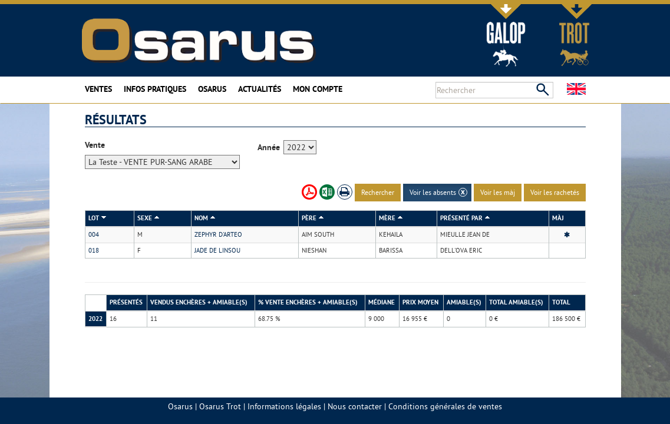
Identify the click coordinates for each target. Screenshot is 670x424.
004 (93, 234)
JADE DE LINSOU (217, 250)
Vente (95, 145)
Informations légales (284, 406)
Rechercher (377, 192)
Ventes (98, 89)
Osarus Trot (220, 406)
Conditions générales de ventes (445, 406)
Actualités (259, 89)
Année (269, 147)
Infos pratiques (155, 89)
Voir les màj (497, 192)
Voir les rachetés (554, 192)
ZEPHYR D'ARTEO (218, 234)
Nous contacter (355, 406)
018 (93, 250)
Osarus (212, 89)
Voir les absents (433, 192)
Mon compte (317, 89)
